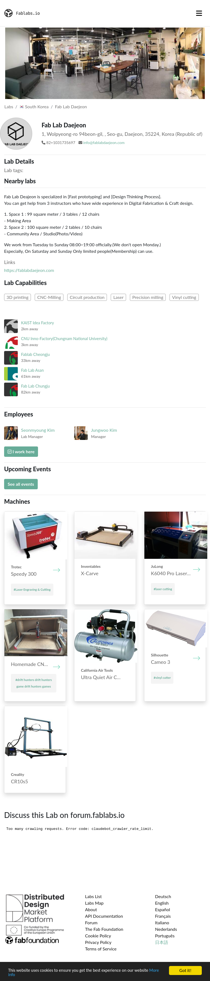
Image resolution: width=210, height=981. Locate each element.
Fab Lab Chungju (35, 386)
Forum (91, 922)
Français (163, 916)
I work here (21, 451)
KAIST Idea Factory (37, 322)
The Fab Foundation (104, 929)
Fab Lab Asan (32, 370)
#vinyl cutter (162, 677)
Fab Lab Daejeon (71, 106)
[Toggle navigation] (199, 13)
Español (162, 909)
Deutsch (163, 896)
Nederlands (166, 929)
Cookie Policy (98, 935)
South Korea (33, 106)
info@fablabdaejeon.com (103, 142)
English (162, 902)
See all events (21, 484)
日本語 (161, 942)
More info (17, 975)
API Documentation (104, 916)
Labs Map (94, 902)
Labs (8, 106)
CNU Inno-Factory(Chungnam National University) (64, 338)
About (91, 909)
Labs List (93, 896)
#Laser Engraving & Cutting (32, 589)
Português (164, 935)
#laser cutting (163, 589)
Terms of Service (100, 948)
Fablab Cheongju (35, 354)
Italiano (162, 922)
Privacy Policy (98, 942)
